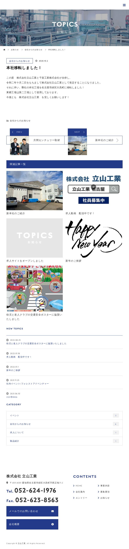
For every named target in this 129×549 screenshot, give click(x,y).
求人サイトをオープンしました (25, 261)
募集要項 (105, 492)
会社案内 (80, 492)
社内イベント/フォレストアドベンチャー (27, 384)
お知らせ (15, 50)
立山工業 (22, 544)
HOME (79, 486)
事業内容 (105, 486)
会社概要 (14, 524)
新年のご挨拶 (73, 261)
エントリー (81, 498)
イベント (64, 416)
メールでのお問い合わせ (23, 511)
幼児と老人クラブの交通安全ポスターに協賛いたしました (34, 317)
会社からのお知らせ (19, 61)
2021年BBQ (11, 397)
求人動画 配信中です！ (80, 213)
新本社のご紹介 (15, 213)
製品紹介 (64, 441)
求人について (64, 433)
